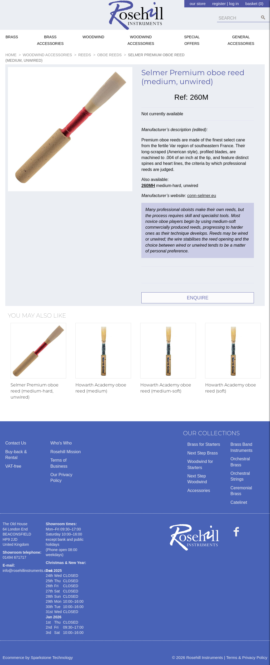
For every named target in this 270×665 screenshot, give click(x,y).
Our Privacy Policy (61, 477)
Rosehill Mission (65, 451)
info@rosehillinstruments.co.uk (28, 570)
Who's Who (61, 443)
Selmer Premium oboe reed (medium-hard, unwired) (35, 391)
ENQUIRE (197, 297)
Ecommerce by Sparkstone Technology (38, 657)
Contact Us (15, 443)
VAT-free (13, 466)
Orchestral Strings (240, 476)
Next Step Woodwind (197, 479)
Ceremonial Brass (241, 491)
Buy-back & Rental (16, 454)
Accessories (198, 490)
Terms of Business (59, 463)
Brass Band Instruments (241, 447)
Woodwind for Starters (200, 464)
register (219, 3)
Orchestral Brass (240, 462)
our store (198, 3)
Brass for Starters (203, 444)
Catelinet (238, 502)
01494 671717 (14, 557)
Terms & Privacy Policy (246, 657)
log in (234, 3)
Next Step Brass (202, 453)
